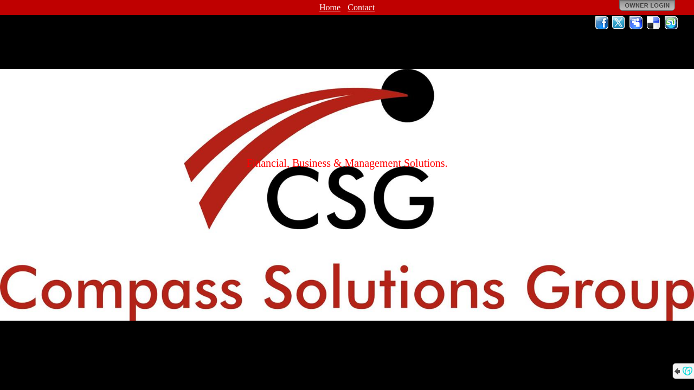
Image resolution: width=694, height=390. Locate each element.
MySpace (636, 22)
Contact (361, 7)
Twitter (619, 22)
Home (329, 7)
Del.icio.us (653, 22)
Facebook (601, 22)
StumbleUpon (671, 22)
